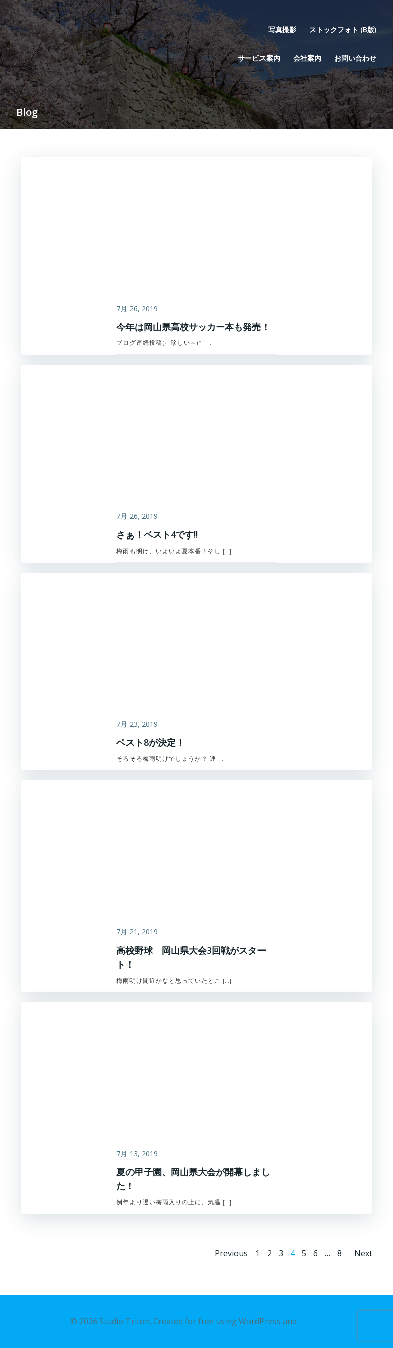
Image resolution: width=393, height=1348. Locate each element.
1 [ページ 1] (257, 1253)
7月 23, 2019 (137, 724)
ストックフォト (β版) (342, 29)
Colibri (311, 1321)
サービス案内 (259, 58)
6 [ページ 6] (315, 1253)
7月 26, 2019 (137, 308)
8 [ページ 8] (339, 1253)
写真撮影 (282, 29)
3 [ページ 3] (281, 1253)
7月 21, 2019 (137, 931)
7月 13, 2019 (137, 1153)
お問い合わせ (355, 58)
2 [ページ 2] (269, 1253)
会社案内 (307, 58)
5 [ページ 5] (304, 1253)
